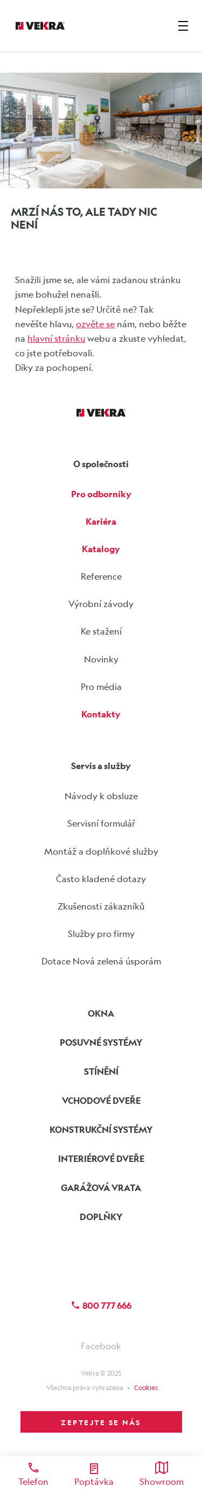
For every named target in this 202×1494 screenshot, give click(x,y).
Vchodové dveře (101, 1100)
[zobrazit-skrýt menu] (183, 25)
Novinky (101, 659)
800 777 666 (101, 1305)
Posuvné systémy (101, 1042)
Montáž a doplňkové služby (101, 851)
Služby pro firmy (101, 933)
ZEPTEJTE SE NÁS (101, 1422)
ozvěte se (95, 323)
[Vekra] (40, 26)
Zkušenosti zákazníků (101, 906)
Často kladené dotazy (101, 878)
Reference (101, 576)
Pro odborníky (101, 493)
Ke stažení (101, 631)
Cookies (146, 1387)
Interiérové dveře (101, 1158)
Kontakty (101, 714)
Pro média (101, 686)
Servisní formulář (101, 823)
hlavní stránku (56, 338)
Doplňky (101, 1216)
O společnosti (101, 463)
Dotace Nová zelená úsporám (101, 961)
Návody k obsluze (101, 795)
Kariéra (101, 521)
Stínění (101, 1071)
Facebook (101, 1345)
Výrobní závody (101, 603)
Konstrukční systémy (101, 1129)
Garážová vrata (101, 1187)
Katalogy (101, 548)
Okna (101, 1013)
